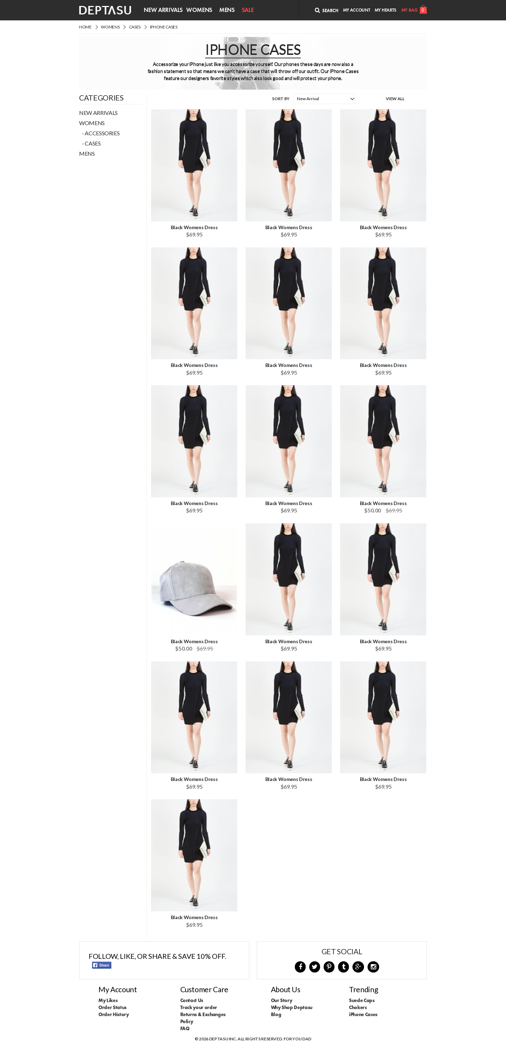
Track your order (198, 1007)
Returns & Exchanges (203, 1014)
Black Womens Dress (194, 227)
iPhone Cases (163, 27)
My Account (356, 10)
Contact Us (191, 1000)
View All (395, 98)
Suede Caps (362, 1000)
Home (85, 27)
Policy (186, 1021)
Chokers (358, 1007)
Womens (199, 10)
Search (326, 10)
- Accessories (99, 133)
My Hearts (385, 10)
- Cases (90, 143)
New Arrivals (163, 10)
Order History (113, 1014)
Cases (135, 27)
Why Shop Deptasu (291, 1007)
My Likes (107, 1000)
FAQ (184, 1028)
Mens (227, 10)
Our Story (281, 1000)
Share (101, 965)
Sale (248, 10)
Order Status (112, 1007)
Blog (276, 1014)
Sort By (281, 98)
